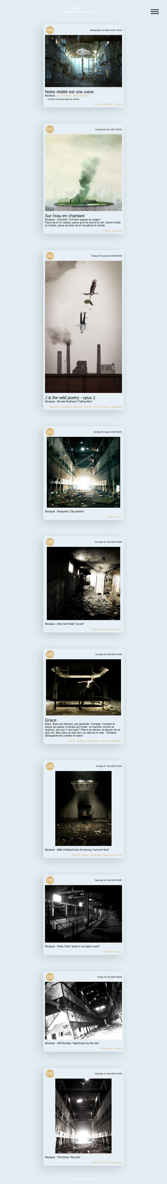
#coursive (116, 629)
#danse (105, 741)
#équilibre (116, 741)
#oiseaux (66, 406)
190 (50, 880)
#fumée (77, 406)
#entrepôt (108, 855)
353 (50, 256)
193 (50, 1073)
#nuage (108, 104)
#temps (98, 104)
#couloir (95, 629)
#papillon (54, 406)
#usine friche (114, 516)
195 (50, 654)
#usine (118, 104)
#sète (119, 855)
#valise (87, 406)
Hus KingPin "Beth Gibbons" (73, 95)
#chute (97, 406)
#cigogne (116, 406)
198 (50, 542)
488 (50, 30)
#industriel (107, 1048)
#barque (117, 230)
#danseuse (92, 741)
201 (50, 432)
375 (50, 129)
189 (50, 977)
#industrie (96, 855)
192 (50, 766)
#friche (72, 741)
